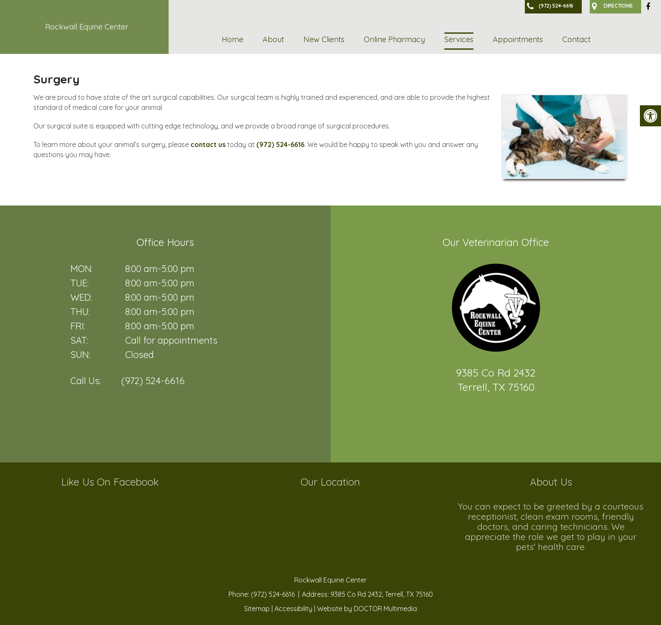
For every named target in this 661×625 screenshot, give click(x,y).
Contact (576, 39)
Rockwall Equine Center (86, 27)
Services (458, 39)
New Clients (324, 39)
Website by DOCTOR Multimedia (367, 608)
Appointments (518, 39)
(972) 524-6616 (280, 144)
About (273, 39)
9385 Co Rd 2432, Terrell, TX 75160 (381, 594)
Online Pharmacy (394, 39)
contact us (208, 144)
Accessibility (293, 608)
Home (232, 39)
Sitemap (257, 608)
